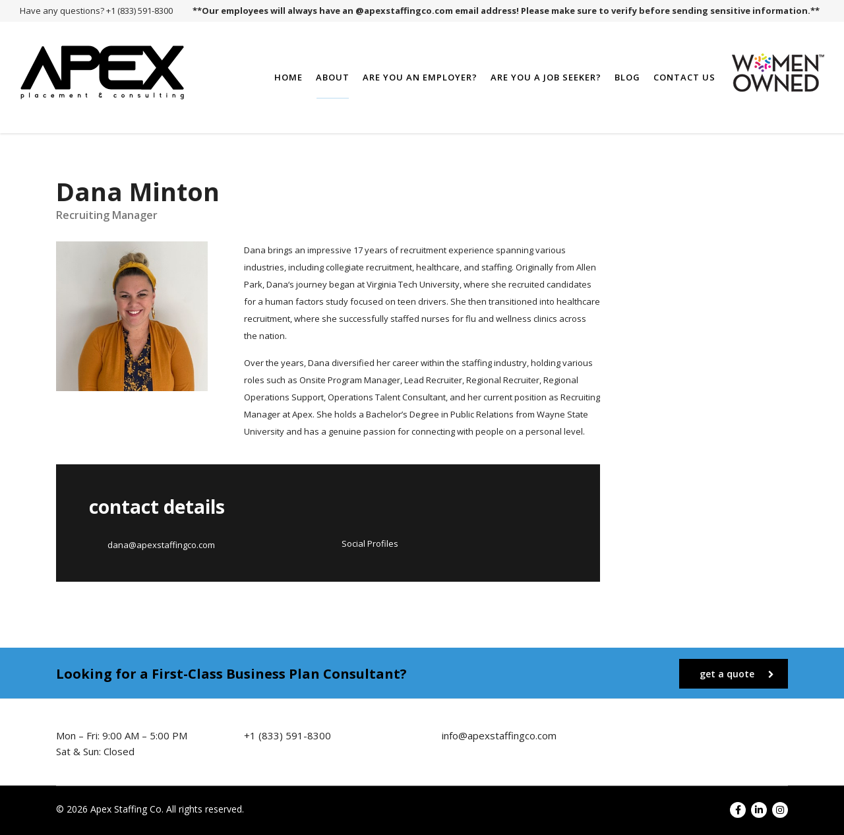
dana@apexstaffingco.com (161, 545)
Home (288, 77)
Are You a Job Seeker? (546, 77)
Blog (627, 77)
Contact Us (684, 77)
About (332, 77)
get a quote (737, 673)
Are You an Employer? (420, 77)
